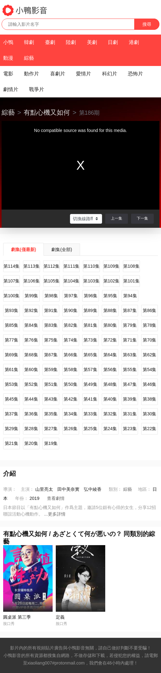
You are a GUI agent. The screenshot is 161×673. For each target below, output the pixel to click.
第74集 (71, 339)
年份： (21, 498)
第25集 (90, 428)
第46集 (150, 384)
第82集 (71, 325)
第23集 (130, 428)
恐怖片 (135, 73)
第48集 (110, 384)
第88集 (110, 310)
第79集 (130, 325)
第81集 (90, 325)
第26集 (71, 428)
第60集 (31, 369)
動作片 (31, 73)
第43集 (51, 399)
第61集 (12, 369)
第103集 (91, 280)
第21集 (12, 443)
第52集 (31, 384)
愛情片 (83, 73)
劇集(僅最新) (23, 249)
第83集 (51, 325)
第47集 (130, 384)
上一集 (116, 218)
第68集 (31, 354)
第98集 (51, 295)
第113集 (31, 266)
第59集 (51, 369)
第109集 (111, 266)
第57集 (90, 369)
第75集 (51, 339)
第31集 (130, 413)
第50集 (71, 384)
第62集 (150, 354)
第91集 (51, 310)
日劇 (113, 42)
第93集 (12, 310)
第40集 (110, 399)
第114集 (11, 266)
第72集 (110, 339)
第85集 (12, 325)
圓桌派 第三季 (17, 617)
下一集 (142, 218)
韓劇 (29, 42)
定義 (60, 617)
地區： (144, 489)
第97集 (71, 295)
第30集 (150, 413)
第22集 (150, 428)
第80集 (110, 325)
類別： (115, 489)
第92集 (31, 310)
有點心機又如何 (47, 112)
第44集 (31, 399)
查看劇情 (56, 498)
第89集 (90, 310)
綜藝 (29, 58)
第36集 (31, 413)
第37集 (12, 413)
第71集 (130, 339)
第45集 (12, 399)
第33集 (90, 413)
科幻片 (109, 73)
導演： (9, 489)
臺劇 (50, 42)
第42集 (71, 399)
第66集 (71, 354)
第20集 (31, 443)
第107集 (11, 280)
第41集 (90, 399)
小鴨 (8, 42)
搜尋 (146, 24)
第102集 (111, 280)
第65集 (90, 354)
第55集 (130, 369)
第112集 (51, 266)
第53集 (12, 384)
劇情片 (10, 89)
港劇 (134, 42)
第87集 (130, 310)
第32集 (110, 413)
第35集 (51, 413)
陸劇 (71, 42)
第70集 (150, 339)
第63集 (130, 354)
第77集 (12, 339)
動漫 (8, 58)
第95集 (110, 295)
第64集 (110, 354)
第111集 (71, 266)
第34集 (71, 413)
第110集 (91, 266)
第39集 (130, 399)
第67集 (51, 354)
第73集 (90, 339)
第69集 (12, 354)
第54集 (150, 369)
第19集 (51, 443)
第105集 (51, 280)
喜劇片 (57, 73)
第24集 (110, 428)
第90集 (71, 310)
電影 (8, 73)
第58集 (71, 369)
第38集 (150, 399)
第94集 (130, 295)
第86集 (150, 310)
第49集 (90, 384)
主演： (27, 489)
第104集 (71, 280)
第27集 (51, 428)
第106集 (31, 280)
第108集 (131, 266)
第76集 (31, 339)
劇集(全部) (61, 249)
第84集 (31, 325)
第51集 (51, 384)
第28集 (31, 428)
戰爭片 (36, 89)
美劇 (92, 42)
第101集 (131, 280)
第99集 (31, 295)
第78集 (150, 325)
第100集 (11, 295)
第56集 (110, 369)
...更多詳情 (55, 514)
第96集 (91, 295)
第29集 (12, 428)
